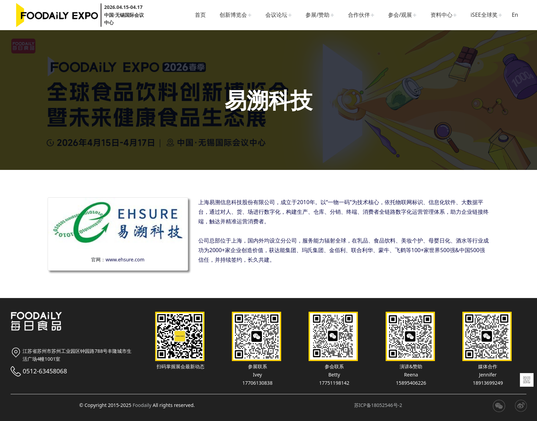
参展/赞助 (317, 14)
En (515, 14)
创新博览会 (233, 14)
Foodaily (142, 405)
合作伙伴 (359, 14)
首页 (200, 14)
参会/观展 (400, 14)
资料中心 (441, 14)
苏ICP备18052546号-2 (378, 405)
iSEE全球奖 (484, 14)
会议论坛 (276, 14)
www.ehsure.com (125, 259)
